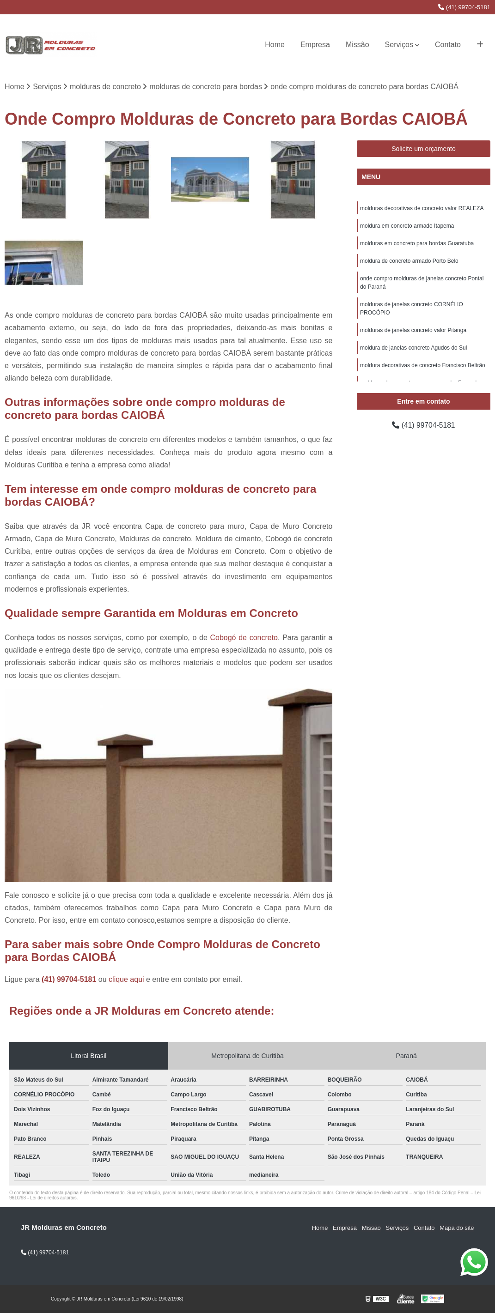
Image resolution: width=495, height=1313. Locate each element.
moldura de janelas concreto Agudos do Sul (413, 348)
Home (275, 44)
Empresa (315, 44)
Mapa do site (457, 1228)
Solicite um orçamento (423, 149)
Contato (448, 44)
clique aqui (126, 980)
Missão (357, 44)
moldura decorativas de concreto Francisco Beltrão (422, 366)
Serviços (399, 44)
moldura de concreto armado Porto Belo (409, 261)
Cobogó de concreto (244, 637)
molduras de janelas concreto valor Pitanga (413, 330)
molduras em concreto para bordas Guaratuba (417, 244)
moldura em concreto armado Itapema (407, 226)
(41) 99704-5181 (464, 7)
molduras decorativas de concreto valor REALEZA (421, 209)
